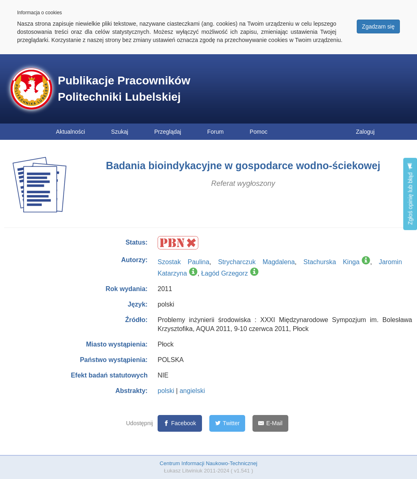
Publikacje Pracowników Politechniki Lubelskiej (124, 88)
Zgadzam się (378, 26)
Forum (215, 131)
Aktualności (70, 131)
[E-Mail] (270, 423)
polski (166, 390)
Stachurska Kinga (331, 261)
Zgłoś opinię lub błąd (410, 194)
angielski (192, 390)
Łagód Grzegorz (224, 273)
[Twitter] (227, 423)
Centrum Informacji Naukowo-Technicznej (208, 463)
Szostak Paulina (183, 261)
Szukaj (119, 131)
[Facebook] (180, 423)
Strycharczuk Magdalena (256, 261)
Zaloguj (365, 131)
